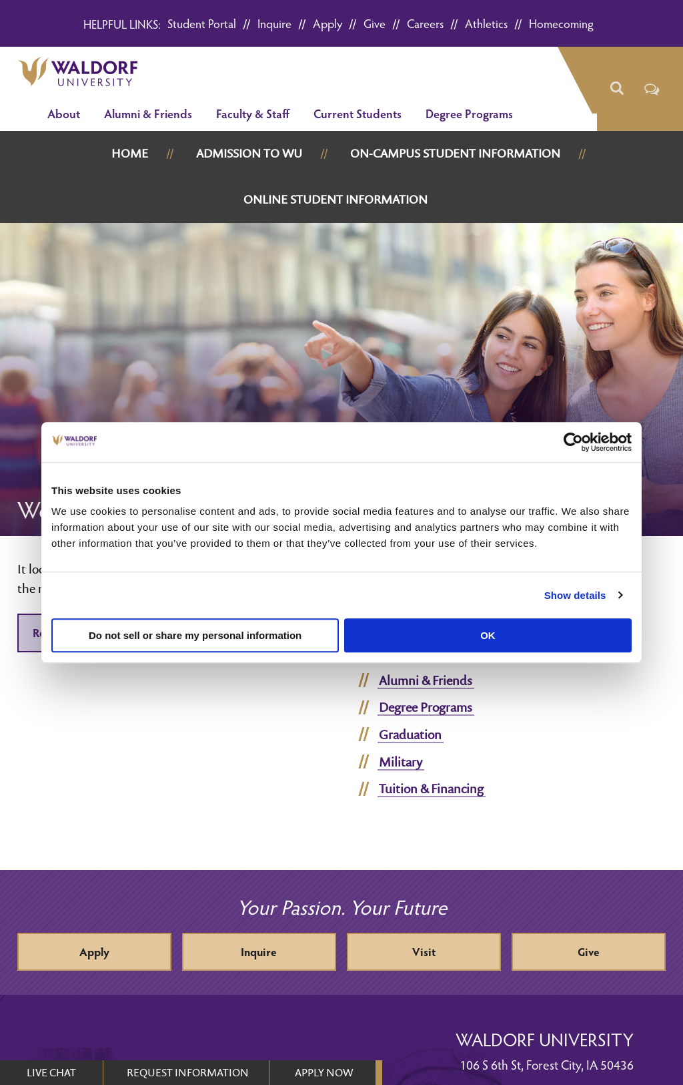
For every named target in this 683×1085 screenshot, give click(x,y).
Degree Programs (469, 113)
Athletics (486, 23)
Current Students (357, 113)
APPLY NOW (324, 1072)
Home (129, 153)
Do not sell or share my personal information (195, 635)
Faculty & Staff (252, 113)
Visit (424, 951)
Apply (327, 23)
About (63, 113)
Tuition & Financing (431, 788)
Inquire (274, 23)
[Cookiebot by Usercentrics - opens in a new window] (573, 442)
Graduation (410, 734)
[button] (616, 89)
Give (375, 23)
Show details (575, 595)
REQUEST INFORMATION (188, 1072)
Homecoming (561, 23)
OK (488, 635)
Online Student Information (335, 199)
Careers (425, 23)
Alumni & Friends (148, 113)
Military (400, 762)
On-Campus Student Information (455, 153)
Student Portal (201, 23)
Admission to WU (249, 153)
